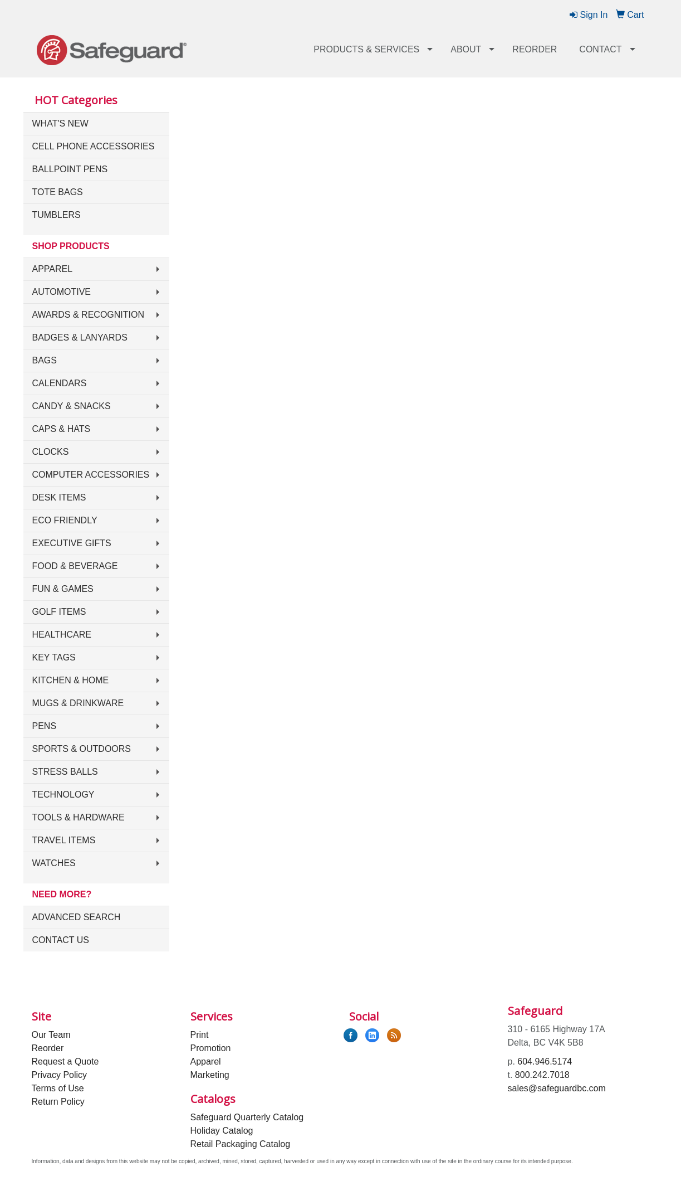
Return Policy (58, 1101)
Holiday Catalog (221, 1130)
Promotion (210, 1048)
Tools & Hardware (78, 817)
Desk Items (59, 497)
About (465, 49)
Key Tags (54, 657)
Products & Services (366, 49)
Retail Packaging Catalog (240, 1144)
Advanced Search (76, 917)
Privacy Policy (59, 1075)
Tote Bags (57, 192)
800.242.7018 (542, 1075)
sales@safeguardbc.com (557, 1088)
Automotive (61, 292)
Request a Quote (65, 1061)
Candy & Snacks (71, 406)
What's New (60, 123)
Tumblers (56, 215)
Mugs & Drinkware (78, 703)
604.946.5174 (544, 1061)
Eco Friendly (64, 520)
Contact (600, 49)
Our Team (51, 1034)
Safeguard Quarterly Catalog (247, 1117)
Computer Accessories (91, 474)
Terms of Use (58, 1088)
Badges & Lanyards (80, 337)
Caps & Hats (61, 429)
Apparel (52, 269)
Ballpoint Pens (70, 169)
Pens (44, 726)
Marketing (209, 1075)
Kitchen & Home (70, 680)
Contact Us (61, 940)
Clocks (50, 451)
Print (199, 1034)
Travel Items (64, 840)
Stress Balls (65, 771)
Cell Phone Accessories (93, 146)
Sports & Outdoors (81, 749)
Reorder (534, 49)
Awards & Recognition (88, 314)
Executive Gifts (71, 543)
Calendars (59, 383)
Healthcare (61, 634)
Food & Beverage (75, 566)
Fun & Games (63, 589)
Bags (44, 360)
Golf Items (59, 611)
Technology (63, 794)
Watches (54, 863)
